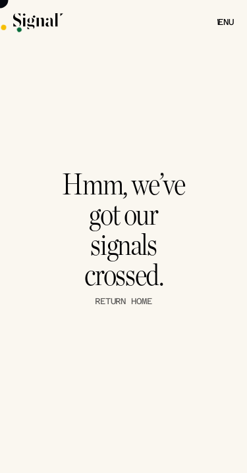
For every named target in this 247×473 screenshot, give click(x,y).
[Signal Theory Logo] (38, 21)
